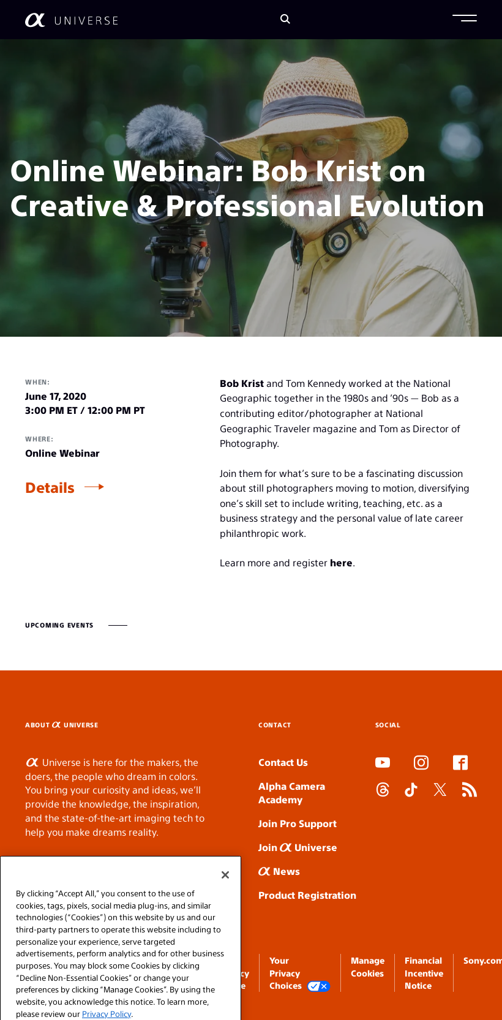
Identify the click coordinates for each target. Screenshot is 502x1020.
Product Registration (307, 894)
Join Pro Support (297, 823)
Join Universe (297, 847)
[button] (464, 19)
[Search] (285, 20)
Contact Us (283, 762)
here (341, 562)
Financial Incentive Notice (424, 972)
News (279, 870)
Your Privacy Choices (300, 973)
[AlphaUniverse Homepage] (71, 20)
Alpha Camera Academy (291, 792)
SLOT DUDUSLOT (379, 817)
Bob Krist (242, 383)
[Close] (225, 896)
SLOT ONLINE (378, 831)
